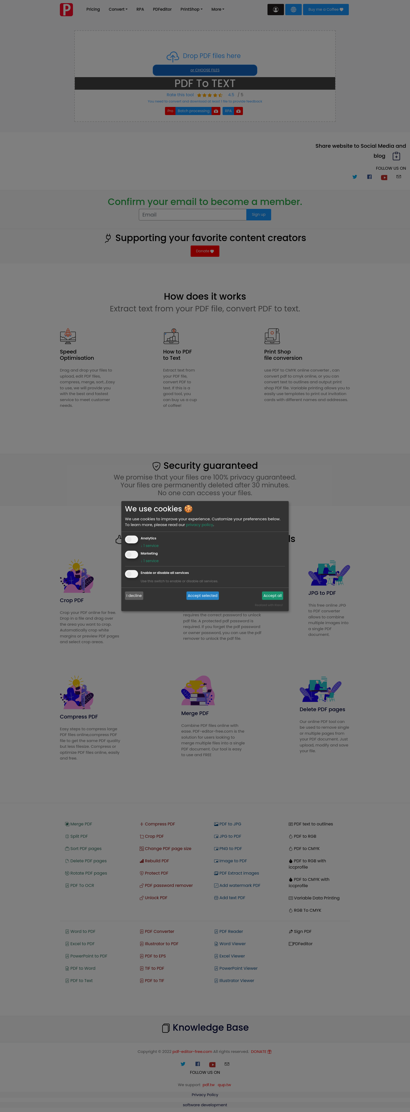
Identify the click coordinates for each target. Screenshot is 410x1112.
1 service (150, 545)
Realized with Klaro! (269, 605)
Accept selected (202, 595)
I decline (134, 595)
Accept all (273, 595)
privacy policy (199, 524)
